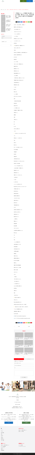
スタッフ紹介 (2, 440)
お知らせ (2, 435)
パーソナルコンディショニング (22, 446)
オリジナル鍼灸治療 (3, 446)
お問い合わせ (2, 439)
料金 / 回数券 (2, 432)
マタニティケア (3, 447)
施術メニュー (3, 443)
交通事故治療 (2, 450)
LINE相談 (26, 422)
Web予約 (9, 422)
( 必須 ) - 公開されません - (17, 365)
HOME (1, 428)
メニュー (2, 431)
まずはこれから (21, 428)
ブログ (2, 436)
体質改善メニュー (21, 443)
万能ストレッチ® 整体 (21, 431)
